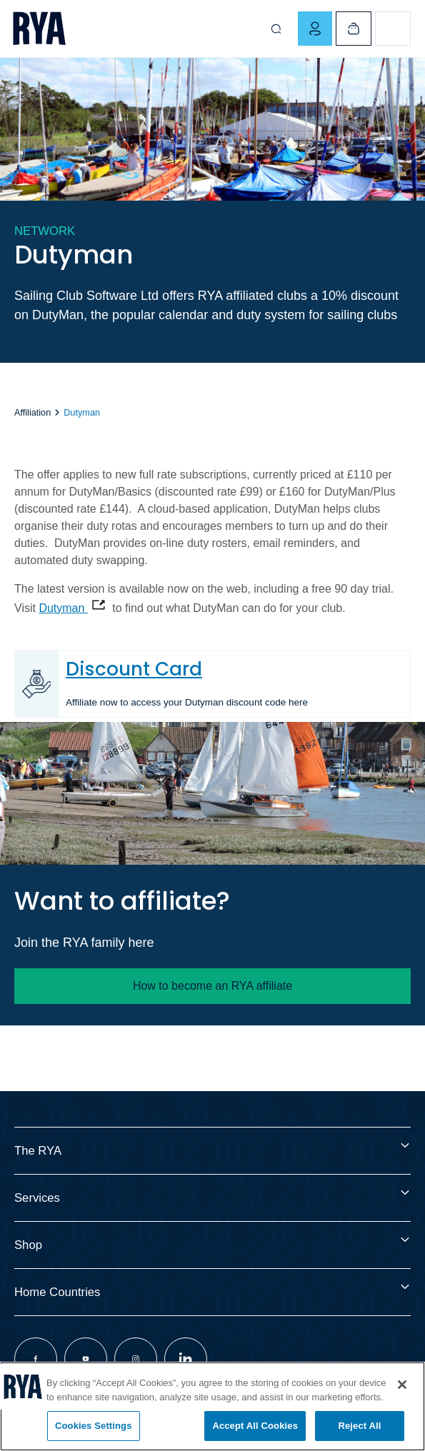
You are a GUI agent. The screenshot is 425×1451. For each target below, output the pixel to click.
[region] (212, 1406)
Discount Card (134, 669)
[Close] (402, 1384)
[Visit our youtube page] (85, 1358)
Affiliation (32, 413)
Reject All (359, 1425)
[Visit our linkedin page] (185, 1358)
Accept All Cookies (255, 1425)
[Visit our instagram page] (135, 1358)
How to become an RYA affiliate (212, 986)
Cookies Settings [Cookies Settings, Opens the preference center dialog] (93, 1425)
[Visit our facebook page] (35, 1358)
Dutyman (63, 608)
